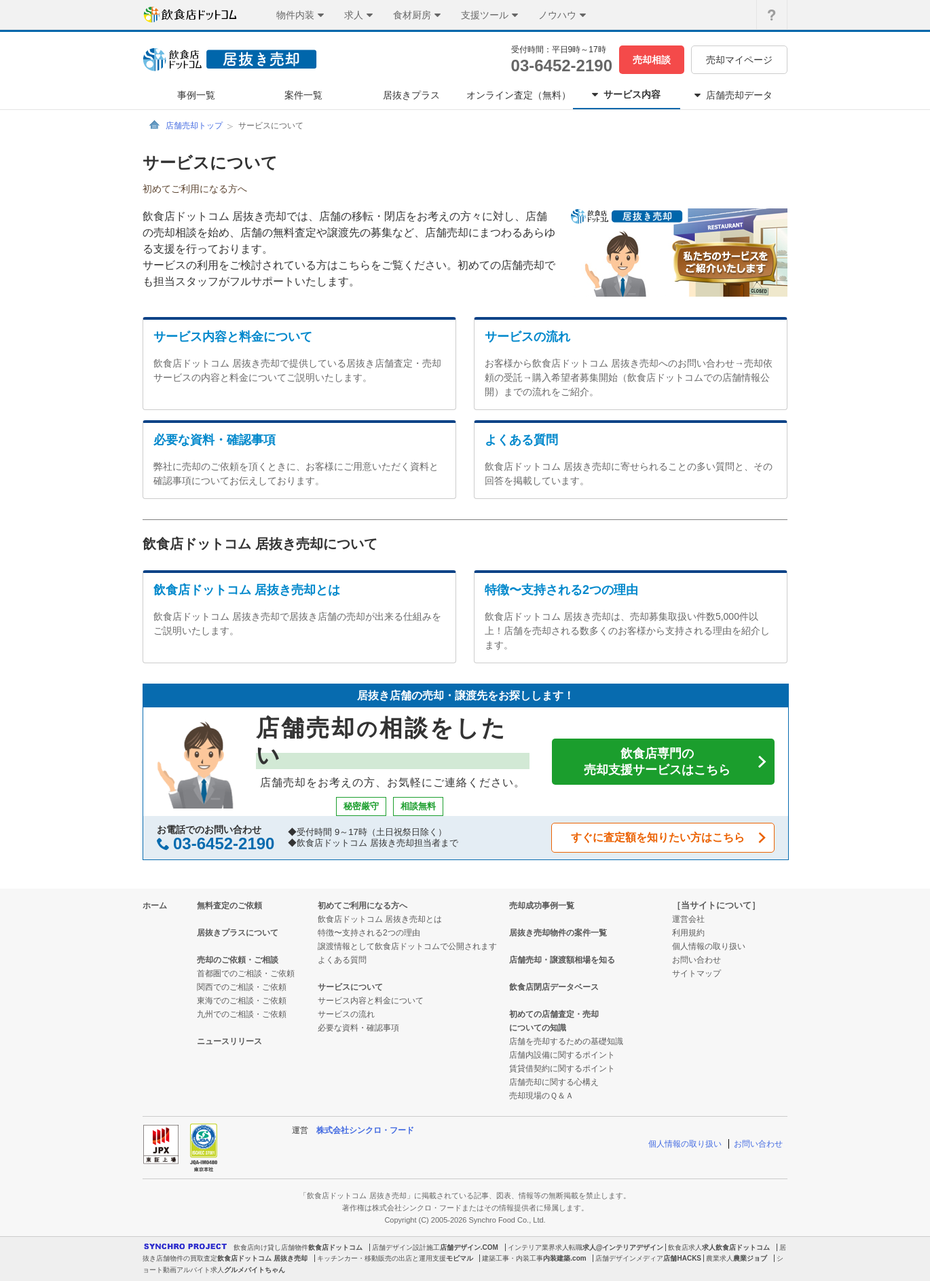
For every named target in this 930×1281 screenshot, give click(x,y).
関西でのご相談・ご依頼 (241, 987)
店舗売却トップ (194, 125)
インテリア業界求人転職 (545, 1247)
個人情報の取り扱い (708, 946)
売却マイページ (739, 59)
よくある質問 (521, 440)
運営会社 (688, 919)
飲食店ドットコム (335, 1247)
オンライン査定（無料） (518, 95)
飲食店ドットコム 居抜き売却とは (246, 590)
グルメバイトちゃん (254, 1270)
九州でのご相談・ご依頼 (241, 1014)
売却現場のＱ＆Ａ (541, 1095)
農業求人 (719, 1258)
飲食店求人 (685, 1247)
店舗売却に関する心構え (554, 1082)
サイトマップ (696, 973)
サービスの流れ (527, 337)
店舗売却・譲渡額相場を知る (562, 960)
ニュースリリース (229, 1041)
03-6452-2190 (561, 65)
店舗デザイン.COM (469, 1247)
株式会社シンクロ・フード (365, 1130)
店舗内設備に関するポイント (562, 1055)
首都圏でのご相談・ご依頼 (246, 973)
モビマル (459, 1258)
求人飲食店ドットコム (736, 1247)
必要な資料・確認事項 (214, 440)
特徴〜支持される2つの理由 (561, 590)
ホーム (155, 905)
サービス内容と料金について (232, 337)
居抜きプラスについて (237, 932)
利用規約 (688, 932)
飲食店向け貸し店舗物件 (271, 1247)
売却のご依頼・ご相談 (237, 960)
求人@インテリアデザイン (623, 1247)
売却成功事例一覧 (541, 905)
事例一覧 (196, 95)
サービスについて (350, 987)
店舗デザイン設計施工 (406, 1247)
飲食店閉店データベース (554, 987)
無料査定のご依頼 (229, 905)
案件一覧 (303, 95)
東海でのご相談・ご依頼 (241, 1000)
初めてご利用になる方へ (362, 905)
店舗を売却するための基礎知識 (566, 1041)
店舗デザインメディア (629, 1258)
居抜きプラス (411, 95)
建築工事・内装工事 (512, 1258)
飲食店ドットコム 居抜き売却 (262, 1258)
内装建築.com (564, 1258)
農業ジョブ (750, 1258)
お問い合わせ (696, 960)
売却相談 (652, 59)
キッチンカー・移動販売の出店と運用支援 (381, 1258)
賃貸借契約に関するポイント (562, 1068)
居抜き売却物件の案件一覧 (558, 932)
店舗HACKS (682, 1258)
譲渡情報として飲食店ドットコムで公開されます (407, 946)
